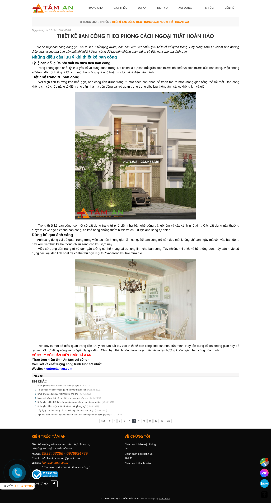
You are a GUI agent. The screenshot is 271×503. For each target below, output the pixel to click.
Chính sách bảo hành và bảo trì (138, 455)
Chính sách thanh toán (138, 463)
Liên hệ (229, 7)
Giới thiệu (120, 7)
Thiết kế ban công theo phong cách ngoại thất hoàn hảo (150, 22)
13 (162, 421)
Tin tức (208, 7)
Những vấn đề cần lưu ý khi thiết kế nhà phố (58, 394)
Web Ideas (164, 498)
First (103, 421)
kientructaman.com (58, 368)
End (168, 421)
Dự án (142, 7)
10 (144, 421)
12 (156, 421)
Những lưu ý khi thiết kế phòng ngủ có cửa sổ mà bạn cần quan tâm (70, 402)
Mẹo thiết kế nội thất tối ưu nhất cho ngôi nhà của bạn (63, 398)
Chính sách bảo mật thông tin (140, 446)
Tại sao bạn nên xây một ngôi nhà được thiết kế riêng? (63, 390)
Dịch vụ (162, 7)
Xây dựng (185, 7)
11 (150, 421)
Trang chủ (95, 7)
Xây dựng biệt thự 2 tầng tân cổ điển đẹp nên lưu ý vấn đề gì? (66, 410)
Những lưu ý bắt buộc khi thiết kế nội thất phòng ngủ (62, 406)
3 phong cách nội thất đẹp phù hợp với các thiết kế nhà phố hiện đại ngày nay (74, 415)
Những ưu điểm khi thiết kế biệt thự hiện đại (58, 385)
